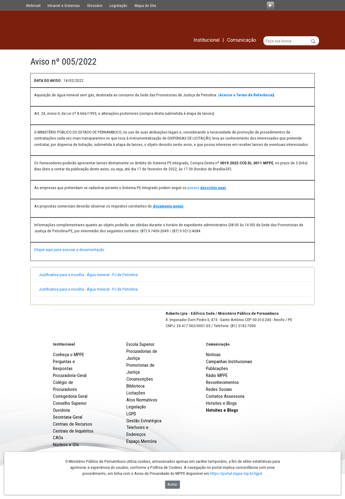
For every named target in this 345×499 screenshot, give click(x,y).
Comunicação (217, 366)
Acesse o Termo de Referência (246, 94)
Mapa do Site (145, 5)
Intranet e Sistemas (63, 5)
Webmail (33, 5)
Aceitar (172, 484)
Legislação (118, 5)
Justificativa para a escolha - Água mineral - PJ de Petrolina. (92, 274)
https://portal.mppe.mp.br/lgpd (236, 473)
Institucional (64, 366)
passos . (207, 187)
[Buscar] (291, 41)
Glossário (95, 5)
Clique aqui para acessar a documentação (69, 249)
